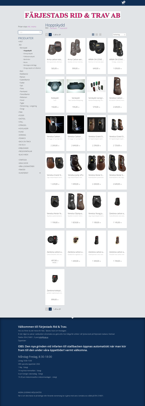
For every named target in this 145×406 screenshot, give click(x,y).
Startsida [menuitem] (23, 160)
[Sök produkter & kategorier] (30, 32)
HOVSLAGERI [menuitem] (23, 128)
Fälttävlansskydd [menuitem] (29, 57)
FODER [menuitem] (21, 115)
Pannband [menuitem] (23, 91)
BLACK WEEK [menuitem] (23, 155)
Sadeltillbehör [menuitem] (25, 80)
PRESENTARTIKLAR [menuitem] (25, 151)
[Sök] (40, 32)
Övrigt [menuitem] (22, 109)
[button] (93, 34)
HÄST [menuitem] (21, 41)
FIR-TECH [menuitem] (22, 145)
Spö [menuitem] (21, 85)
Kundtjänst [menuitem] (23, 173)
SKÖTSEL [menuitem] (22, 119)
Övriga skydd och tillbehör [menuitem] (32, 68)
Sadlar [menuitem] (22, 83)
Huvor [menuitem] (22, 100)
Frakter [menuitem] (22, 170)
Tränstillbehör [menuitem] (25, 94)
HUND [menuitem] (21, 132)
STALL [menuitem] (21, 122)
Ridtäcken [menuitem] (23, 97)
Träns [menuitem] (22, 88)
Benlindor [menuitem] (27, 59)
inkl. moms (31, 26)
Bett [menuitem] (21, 71)
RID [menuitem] (20, 45)
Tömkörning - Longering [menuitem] (28, 106)
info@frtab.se (43, 337)
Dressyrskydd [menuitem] (28, 54)
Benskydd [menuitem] (23, 48)
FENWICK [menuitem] (22, 138)
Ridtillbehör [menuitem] (24, 74)
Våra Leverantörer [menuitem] (26, 166)
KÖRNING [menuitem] (22, 135)
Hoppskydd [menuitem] (28, 51)
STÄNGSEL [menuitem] (22, 125)
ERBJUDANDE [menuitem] (24, 148)
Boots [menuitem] (26, 62)
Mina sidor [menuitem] (23, 163)
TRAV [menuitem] (20, 112)
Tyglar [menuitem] (22, 103)
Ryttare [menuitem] (22, 77)
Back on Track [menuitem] (25, 141)
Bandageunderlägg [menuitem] (30, 65)
